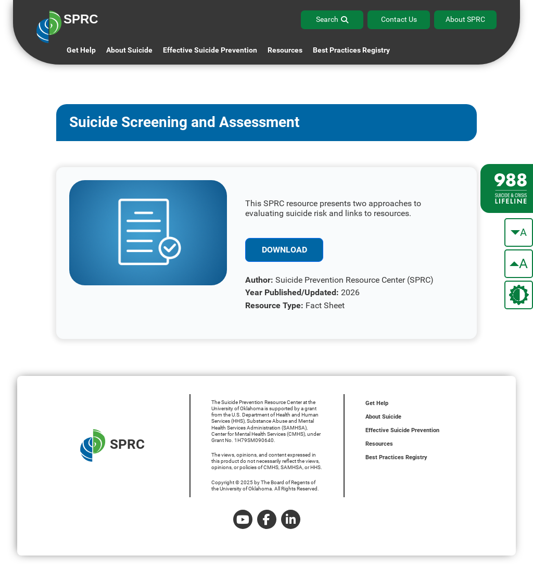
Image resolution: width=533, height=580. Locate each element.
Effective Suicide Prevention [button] (210, 50)
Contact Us (399, 19)
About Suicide (129, 50)
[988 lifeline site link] (506, 188)
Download (284, 250)
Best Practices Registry (351, 50)
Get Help (81, 50)
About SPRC (465, 19)
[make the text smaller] (518, 232)
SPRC (112, 445)
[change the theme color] (518, 295)
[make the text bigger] (518, 263)
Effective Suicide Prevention (402, 430)
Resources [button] (285, 50)
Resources (379, 443)
